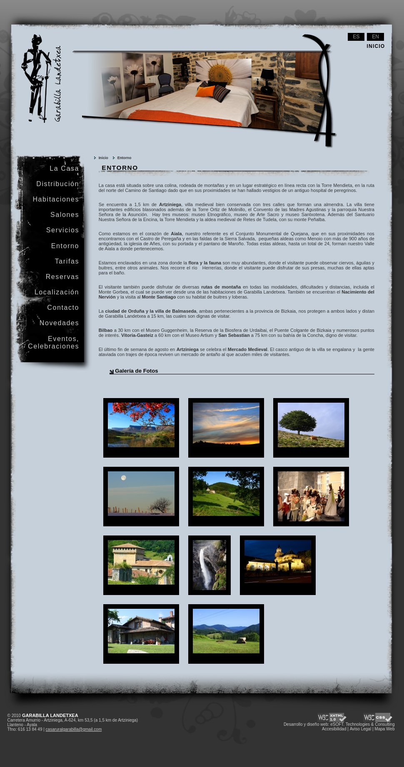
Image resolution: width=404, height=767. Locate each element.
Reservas (62, 276)
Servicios (62, 230)
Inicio (103, 158)
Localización (57, 292)
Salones (64, 214)
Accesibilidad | (335, 729)
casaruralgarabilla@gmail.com (74, 729)
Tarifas (67, 261)
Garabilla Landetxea (33, 40)
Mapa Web (384, 729)
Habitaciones (55, 199)
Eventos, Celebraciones (53, 342)
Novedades (59, 322)
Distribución (57, 183)
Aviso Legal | (362, 729)
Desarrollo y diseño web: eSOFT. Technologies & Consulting (339, 724)
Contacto (63, 307)
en (375, 37)
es (356, 37)
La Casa (64, 168)
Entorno (124, 158)
